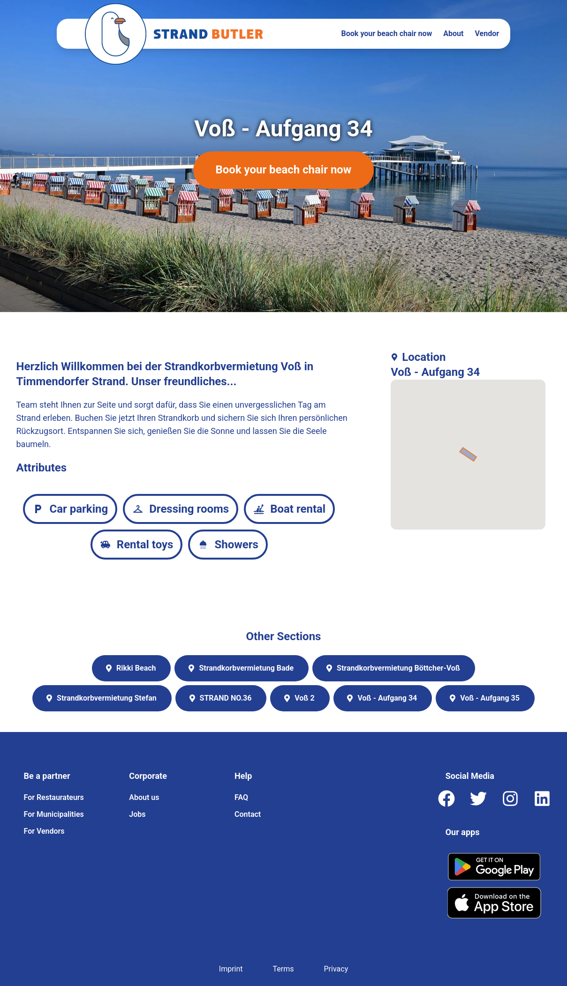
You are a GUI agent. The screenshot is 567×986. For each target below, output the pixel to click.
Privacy (336, 968)
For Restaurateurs (54, 797)
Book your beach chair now (386, 33)
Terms (283, 968)
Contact (247, 814)
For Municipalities (54, 814)
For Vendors (44, 831)
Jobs (137, 814)
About (453, 33)
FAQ (241, 797)
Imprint (231, 968)
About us (144, 797)
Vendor (487, 33)
